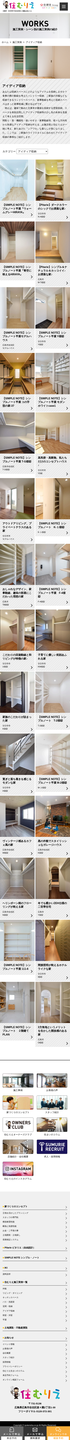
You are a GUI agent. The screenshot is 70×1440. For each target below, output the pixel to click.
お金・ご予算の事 (10, 1230)
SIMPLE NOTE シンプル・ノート (21, 1257)
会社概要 (7, 1353)
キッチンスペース (10, 1297)
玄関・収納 (8, 1306)
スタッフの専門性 (10, 1217)
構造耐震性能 (8, 1222)
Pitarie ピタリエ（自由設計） (19, 1247)
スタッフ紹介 (8, 1357)
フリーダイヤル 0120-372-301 (35, 1411)
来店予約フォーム (10, 1375)
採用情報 (7, 1362)
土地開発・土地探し (11, 1235)
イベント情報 (8, 1344)
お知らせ (9, 1337)
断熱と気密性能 (9, 1226)
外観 (5, 1289)
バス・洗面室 (8, 1302)
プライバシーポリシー (12, 1366)
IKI (5, 1267)
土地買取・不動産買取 (16, 1327)
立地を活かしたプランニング (15, 1213)
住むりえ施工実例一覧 (16, 1282)
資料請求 (7, 1274)
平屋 (5, 1320)
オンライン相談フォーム (13, 1380)
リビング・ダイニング (12, 1293)
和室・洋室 (8, 1315)
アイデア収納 (8, 1311)
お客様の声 (8, 1348)
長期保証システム (10, 1239)
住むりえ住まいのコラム (13, 1371)
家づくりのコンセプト (16, 1206)
